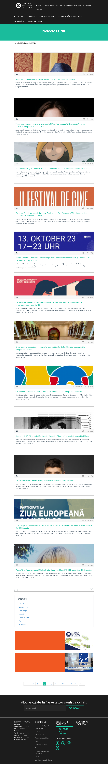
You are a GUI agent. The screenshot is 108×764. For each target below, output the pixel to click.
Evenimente (31, 16)
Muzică (21, 614)
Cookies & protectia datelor (43, 760)
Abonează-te (75, 708)
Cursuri (46, 5)
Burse (30, 21)
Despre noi (53, 5)
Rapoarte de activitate (42, 738)
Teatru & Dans (24, 617)
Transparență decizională (74, 5)
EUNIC (80, 16)
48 (71, 684)
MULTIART (23, 624)
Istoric (37, 741)
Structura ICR (39, 735)
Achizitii (37, 748)
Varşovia (20, 16)
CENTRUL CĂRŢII (19, 21)
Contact (88, 5)
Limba (38, 5)
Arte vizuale (23, 607)
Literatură (22, 604)
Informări (38, 21)
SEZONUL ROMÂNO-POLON (67, 16)
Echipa (37, 731)
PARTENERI (39, 9)
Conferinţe (23, 611)
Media (61, 5)
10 (63, 684)
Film (20, 621)
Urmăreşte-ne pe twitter (64, 731)
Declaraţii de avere (41, 744)
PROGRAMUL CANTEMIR (47, 16)
